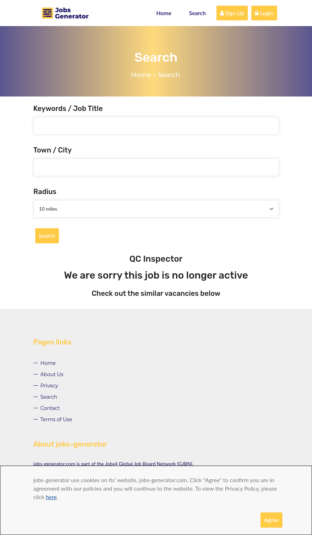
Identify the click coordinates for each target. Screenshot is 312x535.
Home (163, 13)
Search (197, 13)
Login (264, 13)
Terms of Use (56, 419)
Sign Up (232, 13)
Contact (50, 408)
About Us (52, 374)
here (51, 496)
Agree (271, 519)
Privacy (49, 385)
